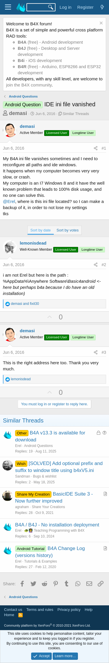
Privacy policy (69, 609)
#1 (103, 148)
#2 (103, 264)
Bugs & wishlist (44, 476)
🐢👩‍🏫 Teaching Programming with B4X (54, 530)
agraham (22, 507)
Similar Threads (75, 114)
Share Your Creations (48, 507)
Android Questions (38, 446)
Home (9, 615)
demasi (18, 113)
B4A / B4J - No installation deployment (57, 525)
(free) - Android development (50, 42)
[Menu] (8, 7)
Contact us (13, 609)
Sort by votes (68, 230)
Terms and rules (39, 609)
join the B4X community (28, 84)
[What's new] (102, 7)
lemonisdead (33, 243)
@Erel (9, 201)
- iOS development (40, 60)
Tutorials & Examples (40, 561)
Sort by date (41, 230)
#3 (103, 352)
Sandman (22, 476)
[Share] (95, 148)
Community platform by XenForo (47, 625)
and (25, 304)
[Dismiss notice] (100, 24)
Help (89, 609)
